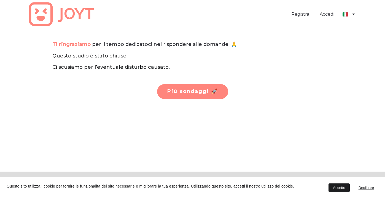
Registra (300, 14)
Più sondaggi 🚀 (192, 91)
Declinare (366, 188)
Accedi (327, 14)
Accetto (339, 188)
